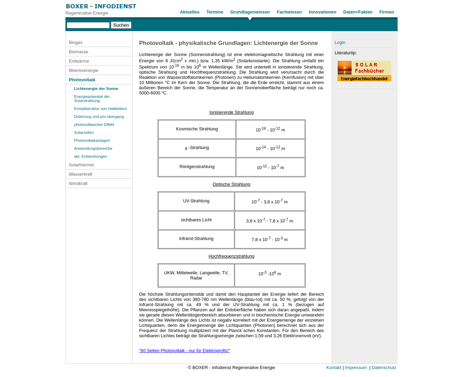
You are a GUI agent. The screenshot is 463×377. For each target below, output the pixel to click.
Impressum (356, 367)
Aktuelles (190, 12)
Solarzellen (84, 132)
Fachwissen (289, 12)
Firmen (386, 12)
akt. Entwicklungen (90, 156)
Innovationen (322, 12)
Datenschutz (384, 367)
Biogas (75, 42)
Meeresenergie (83, 70)
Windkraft (78, 183)
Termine (215, 12)
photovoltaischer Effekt (94, 124)
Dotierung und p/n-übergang (99, 116)
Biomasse (78, 51)
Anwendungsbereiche (93, 148)
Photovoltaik (82, 79)
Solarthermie (81, 164)
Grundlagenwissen (250, 12)
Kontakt (333, 367)
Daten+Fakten (357, 12)
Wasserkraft (80, 174)
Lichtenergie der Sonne (96, 88)
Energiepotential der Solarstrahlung (92, 98)
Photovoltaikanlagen (92, 140)
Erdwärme (79, 61)
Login (340, 42)
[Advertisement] (364, 205)
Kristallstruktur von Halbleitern (100, 109)
